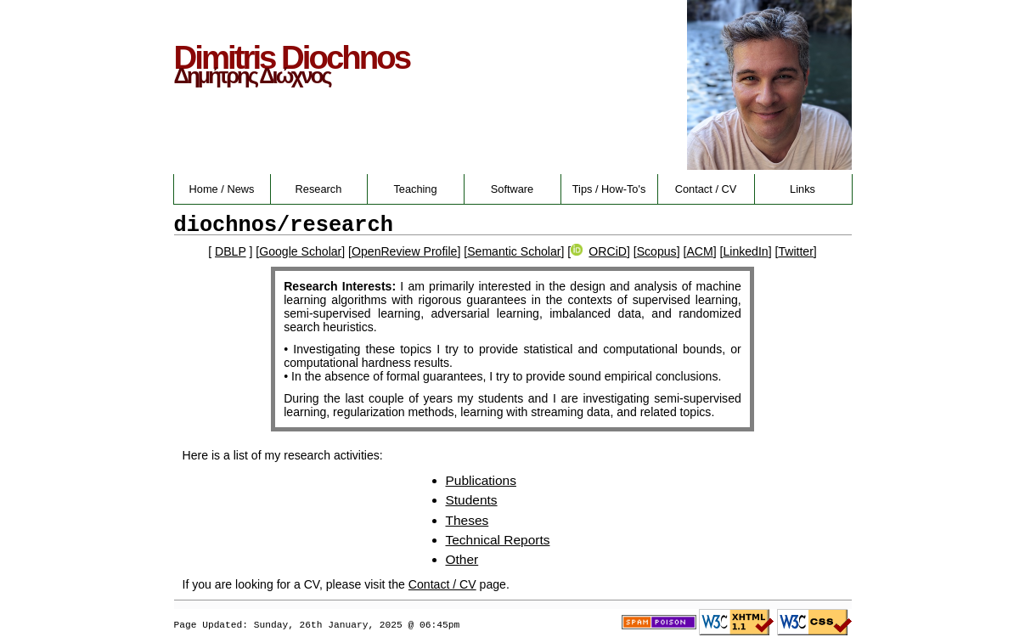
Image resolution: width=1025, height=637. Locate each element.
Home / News (222, 189)
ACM (699, 251)
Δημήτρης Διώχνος (252, 75)
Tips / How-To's (609, 189)
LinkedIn (745, 251)
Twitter (795, 251)
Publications (481, 480)
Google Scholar (300, 251)
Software (512, 189)
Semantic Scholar (513, 251)
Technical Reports (498, 540)
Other (462, 559)
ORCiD (599, 251)
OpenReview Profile (404, 251)
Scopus (657, 251)
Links (802, 189)
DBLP (230, 251)
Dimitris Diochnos (292, 57)
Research (319, 189)
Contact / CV (706, 189)
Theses (467, 520)
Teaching (414, 189)
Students (472, 500)
